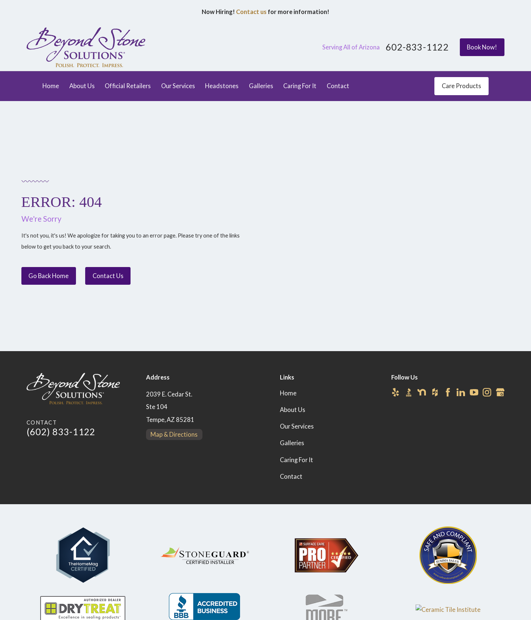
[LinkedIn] (461, 392)
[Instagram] (487, 392)
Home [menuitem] (50, 86)
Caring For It (296, 460)
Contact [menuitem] (338, 86)
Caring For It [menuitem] (299, 86)
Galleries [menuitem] (261, 86)
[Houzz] (435, 392)
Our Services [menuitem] (178, 86)
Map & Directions (174, 434)
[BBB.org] (409, 392)
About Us (292, 409)
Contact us (251, 11)
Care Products (461, 86)
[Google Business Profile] (500, 392)
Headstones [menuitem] (222, 86)
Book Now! (482, 47)
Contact (291, 476)
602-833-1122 (417, 47)
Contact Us (108, 276)
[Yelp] (395, 392)
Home (288, 393)
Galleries (292, 443)
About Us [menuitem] (82, 86)
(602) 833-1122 (61, 431)
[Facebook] (448, 392)
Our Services (297, 426)
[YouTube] (474, 392)
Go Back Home (48, 276)
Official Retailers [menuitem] (128, 86)
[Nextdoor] (421, 392)
